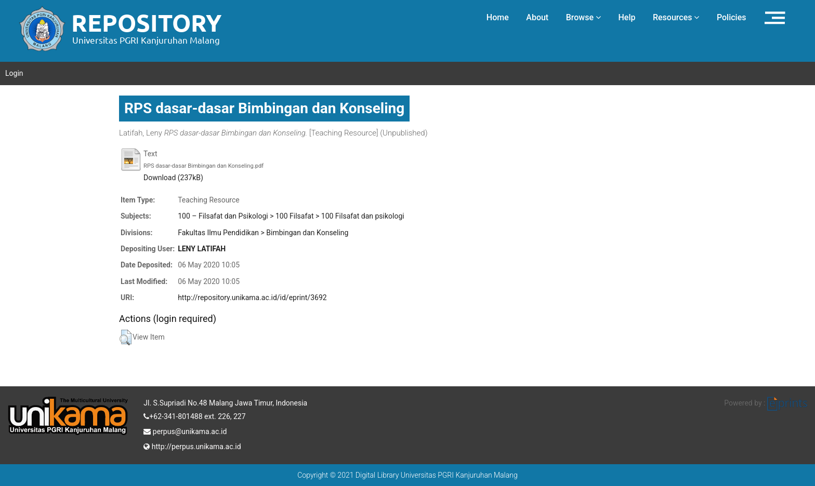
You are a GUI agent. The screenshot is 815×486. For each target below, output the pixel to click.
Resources (676, 17)
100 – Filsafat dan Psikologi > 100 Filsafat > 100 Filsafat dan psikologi (291, 216)
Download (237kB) (173, 177)
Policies (731, 17)
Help (626, 17)
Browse (583, 17)
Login (14, 73)
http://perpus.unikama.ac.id (192, 445)
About (537, 17)
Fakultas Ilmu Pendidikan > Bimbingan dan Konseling (263, 232)
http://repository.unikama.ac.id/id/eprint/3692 (252, 297)
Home (498, 17)
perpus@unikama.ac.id (185, 430)
